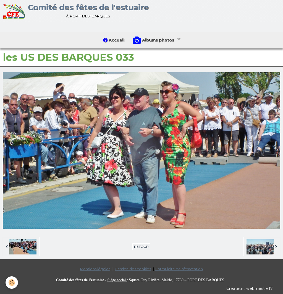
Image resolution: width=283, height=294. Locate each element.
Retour (141, 246)
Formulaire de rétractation (179, 269)
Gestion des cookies (133, 269)
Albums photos (154, 40)
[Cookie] (12, 282)
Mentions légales (95, 269)
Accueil (113, 40)
